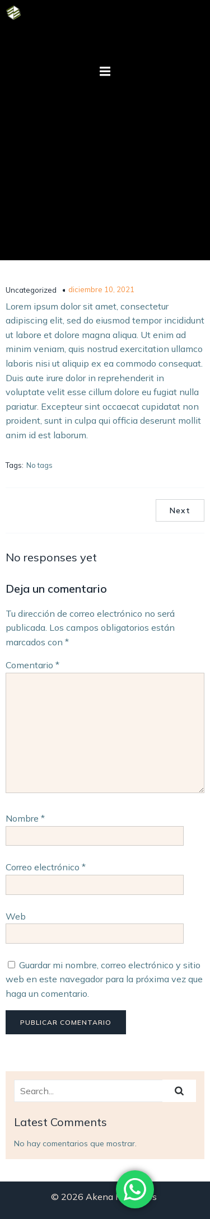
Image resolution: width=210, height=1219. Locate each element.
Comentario (32, 665)
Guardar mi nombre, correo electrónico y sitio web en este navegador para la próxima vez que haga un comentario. (104, 979)
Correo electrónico (46, 867)
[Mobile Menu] (105, 71)
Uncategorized (31, 289)
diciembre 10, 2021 (101, 289)
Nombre (25, 818)
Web (16, 916)
